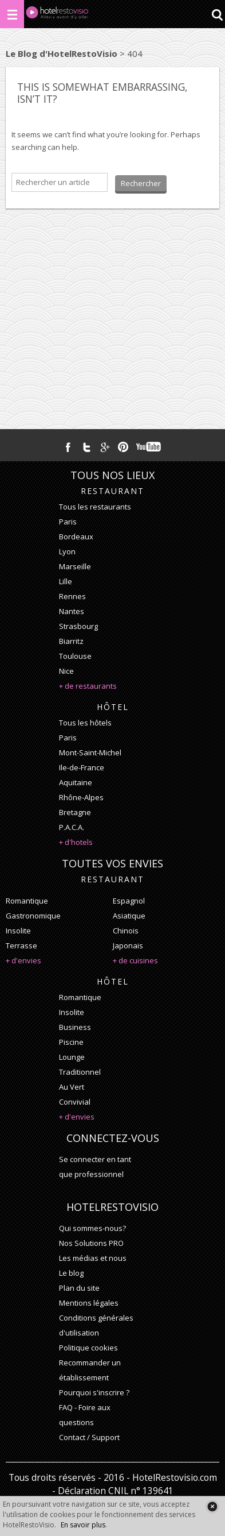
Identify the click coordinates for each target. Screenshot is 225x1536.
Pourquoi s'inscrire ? (94, 1392)
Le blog (71, 1273)
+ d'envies (23, 960)
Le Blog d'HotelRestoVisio (61, 53)
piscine (71, 1042)
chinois (126, 930)
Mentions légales (89, 1303)
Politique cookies (88, 1347)
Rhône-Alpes (81, 797)
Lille (65, 581)
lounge (72, 1057)
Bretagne (75, 812)
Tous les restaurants (95, 506)
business (75, 1027)
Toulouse (75, 656)
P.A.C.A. (71, 827)
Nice (66, 671)
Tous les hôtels (85, 722)
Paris (68, 521)
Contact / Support (89, 1437)
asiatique (129, 915)
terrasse (21, 945)
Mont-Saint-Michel (90, 752)
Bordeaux (76, 536)
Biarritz (71, 641)
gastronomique (33, 915)
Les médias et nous (93, 1258)
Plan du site (79, 1288)
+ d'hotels (76, 842)
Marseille (75, 566)
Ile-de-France (81, 767)
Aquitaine (75, 782)
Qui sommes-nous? (92, 1228)
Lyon (67, 551)
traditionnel (80, 1072)
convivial (74, 1102)
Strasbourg (78, 626)
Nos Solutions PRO (91, 1243)
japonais (128, 945)
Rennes (72, 596)
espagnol (129, 901)
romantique (27, 901)
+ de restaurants (88, 686)
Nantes (71, 611)
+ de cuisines (135, 960)
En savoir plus (83, 1525)
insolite (18, 930)
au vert (71, 1087)
